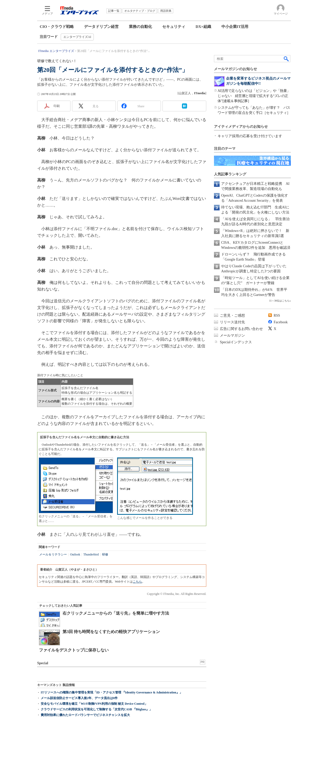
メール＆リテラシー (53, 554)
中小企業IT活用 (235, 27)
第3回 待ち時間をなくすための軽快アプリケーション (111, 631)
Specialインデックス (236, 342)
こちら (137, 581)
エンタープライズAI (77, 37)
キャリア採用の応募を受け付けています (250, 136)
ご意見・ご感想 (232, 315)
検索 (286, 58)
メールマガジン (232, 335)
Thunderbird (91, 554)
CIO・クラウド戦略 (57, 27)
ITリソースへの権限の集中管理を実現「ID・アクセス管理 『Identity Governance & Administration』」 (111, 692)
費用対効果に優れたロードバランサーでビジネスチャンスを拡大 (85, 715)
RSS (277, 315)
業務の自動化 (140, 27)
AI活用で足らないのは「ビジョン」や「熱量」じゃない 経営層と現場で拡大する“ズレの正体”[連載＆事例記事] (254, 96)
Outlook (75, 554)
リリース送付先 (232, 322)
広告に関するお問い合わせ (241, 329)
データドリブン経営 (101, 27)
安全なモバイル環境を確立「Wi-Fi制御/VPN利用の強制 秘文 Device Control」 (94, 703)
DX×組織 (203, 27)
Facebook (281, 322)
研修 (105, 554)
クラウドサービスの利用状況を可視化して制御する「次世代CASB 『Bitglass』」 (96, 709)
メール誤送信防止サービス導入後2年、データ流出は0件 (79, 698)
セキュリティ (173, 27)
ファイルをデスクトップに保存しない (74, 650)
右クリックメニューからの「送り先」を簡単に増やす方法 (116, 613)
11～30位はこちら (279, 300)
